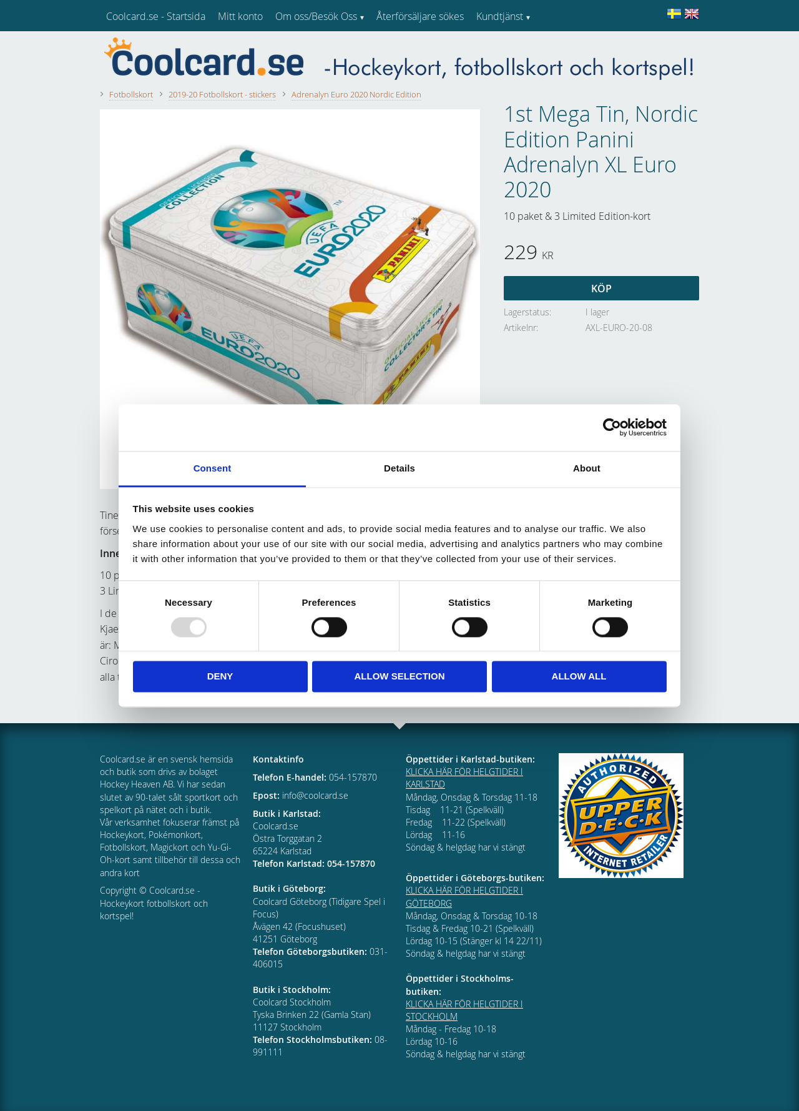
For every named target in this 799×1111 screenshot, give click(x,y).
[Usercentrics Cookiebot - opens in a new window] (612, 427)
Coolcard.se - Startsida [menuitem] (155, 16)
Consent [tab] (213, 468)
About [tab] (586, 468)
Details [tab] (399, 468)
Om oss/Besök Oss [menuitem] (316, 16)
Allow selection (400, 676)
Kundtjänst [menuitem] (499, 16)
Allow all (579, 676)
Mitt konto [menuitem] (240, 16)
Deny (220, 676)
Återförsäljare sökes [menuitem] (420, 16)
